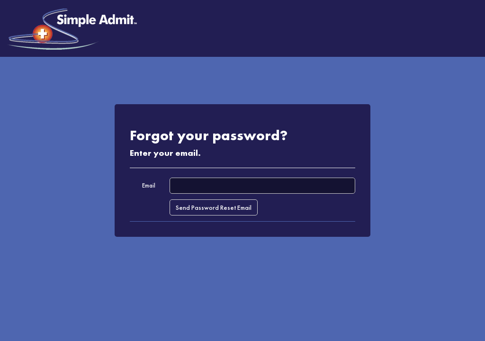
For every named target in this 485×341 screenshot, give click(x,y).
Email (148, 185)
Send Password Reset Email (213, 207)
